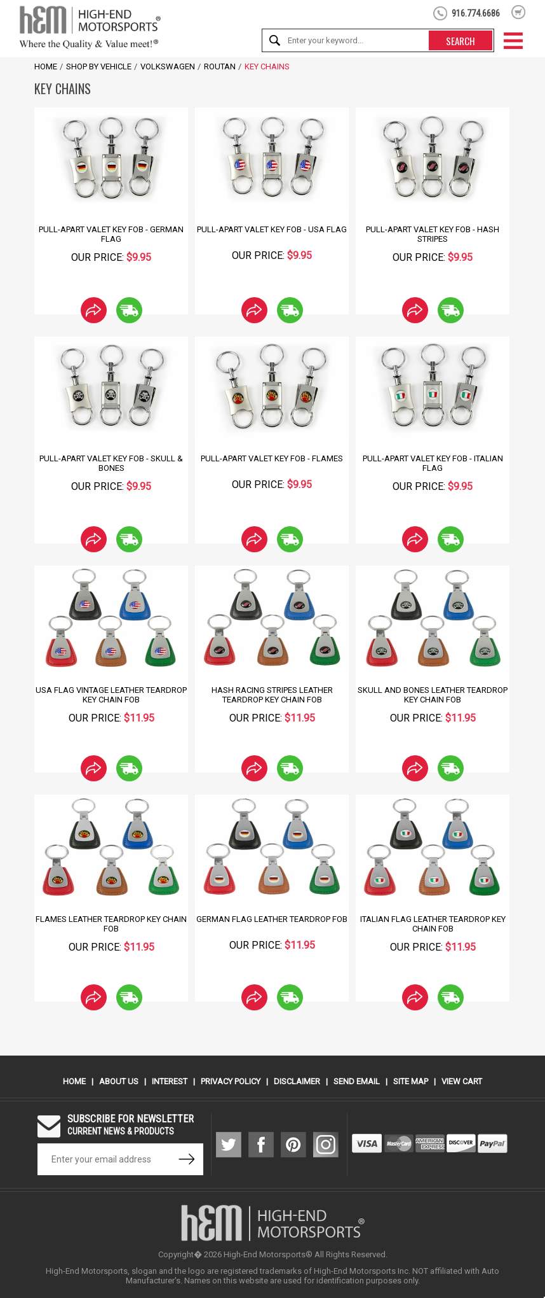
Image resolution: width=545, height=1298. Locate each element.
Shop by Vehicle (98, 66)
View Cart (461, 1081)
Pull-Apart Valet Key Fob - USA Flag (272, 229)
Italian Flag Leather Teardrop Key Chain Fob (433, 923)
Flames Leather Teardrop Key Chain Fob (111, 923)
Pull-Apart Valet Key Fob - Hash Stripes (432, 234)
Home (45, 66)
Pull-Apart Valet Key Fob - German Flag (111, 234)
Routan (220, 66)
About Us (118, 1081)
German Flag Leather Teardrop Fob (271, 919)
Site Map (410, 1081)
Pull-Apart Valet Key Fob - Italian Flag (433, 463)
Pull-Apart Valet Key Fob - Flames (272, 458)
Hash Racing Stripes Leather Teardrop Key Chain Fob (272, 694)
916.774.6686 (476, 13)
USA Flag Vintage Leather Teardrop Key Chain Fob (111, 694)
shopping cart (518, 12)
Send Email (356, 1081)
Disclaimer (297, 1081)
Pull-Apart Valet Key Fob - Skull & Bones (111, 463)
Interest (169, 1081)
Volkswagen (167, 66)
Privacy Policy (230, 1081)
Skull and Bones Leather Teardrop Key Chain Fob (433, 694)
